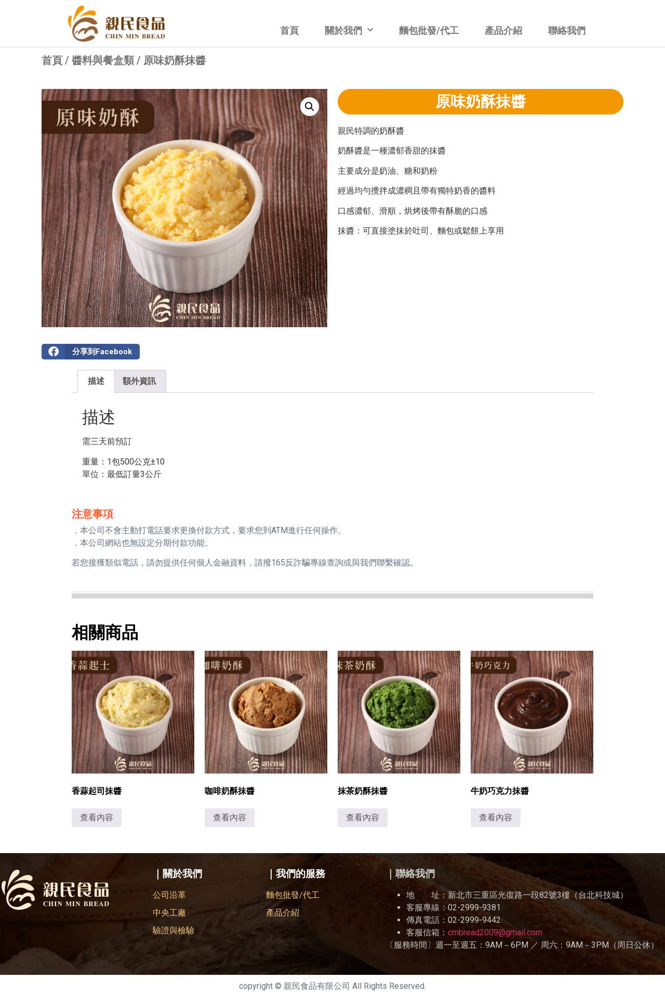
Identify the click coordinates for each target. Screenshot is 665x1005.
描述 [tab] (96, 381)
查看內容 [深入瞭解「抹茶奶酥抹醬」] (362, 817)
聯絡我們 (567, 30)
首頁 (289, 30)
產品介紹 (503, 30)
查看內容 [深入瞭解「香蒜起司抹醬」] (96, 817)
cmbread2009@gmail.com (495, 932)
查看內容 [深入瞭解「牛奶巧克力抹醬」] (495, 817)
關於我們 (349, 30)
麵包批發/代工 (429, 30)
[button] (309, 106)
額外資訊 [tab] (139, 381)
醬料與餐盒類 (103, 60)
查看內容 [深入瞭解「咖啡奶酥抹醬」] (229, 817)
